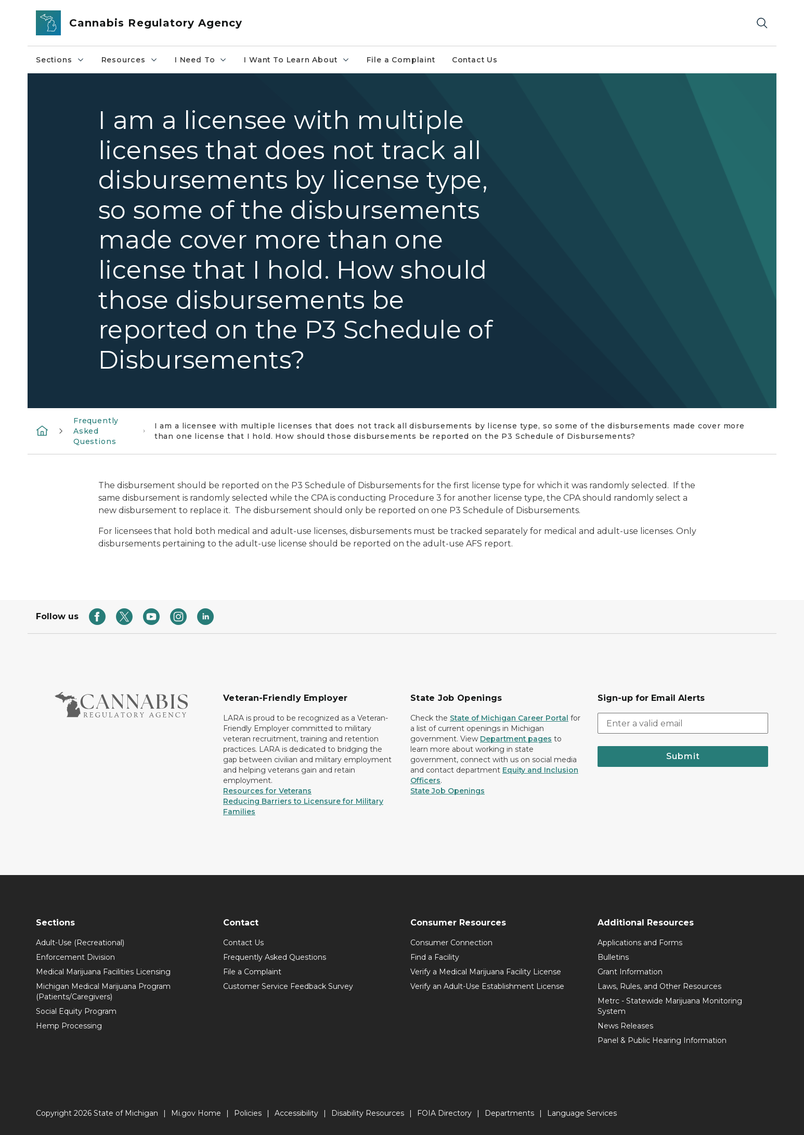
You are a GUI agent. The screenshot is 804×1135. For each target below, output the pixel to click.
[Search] (762, 23)
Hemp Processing (69, 1025)
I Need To (201, 59)
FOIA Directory (444, 1113)
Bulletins (613, 957)
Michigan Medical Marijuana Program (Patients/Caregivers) (103, 991)
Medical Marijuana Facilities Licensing (103, 971)
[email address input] (683, 723)
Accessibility (296, 1113)
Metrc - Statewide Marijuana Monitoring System (670, 1006)
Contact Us (475, 59)
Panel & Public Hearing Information (662, 1040)
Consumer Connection (451, 942)
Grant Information (630, 971)
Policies (248, 1113)
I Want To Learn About (296, 59)
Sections (60, 59)
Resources (129, 59)
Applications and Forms (640, 942)
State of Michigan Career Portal (509, 718)
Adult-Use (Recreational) (80, 942)
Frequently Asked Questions (96, 431)
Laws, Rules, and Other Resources (659, 986)
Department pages (516, 738)
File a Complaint (401, 59)
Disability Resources (367, 1113)
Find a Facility (434, 957)
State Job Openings (447, 790)
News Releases (625, 1025)
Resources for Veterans (267, 790)
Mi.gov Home (196, 1113)
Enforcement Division (75, 957)
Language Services (582, 1113)
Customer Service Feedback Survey (288, 986)
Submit (683, 756)
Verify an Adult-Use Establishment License (487, 986)
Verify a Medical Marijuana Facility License (485, 971)
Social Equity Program (76, 1011)
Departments (509, 1113)
